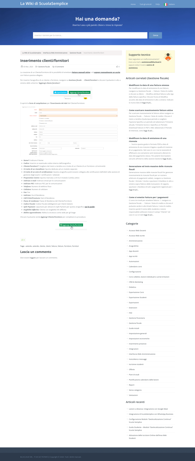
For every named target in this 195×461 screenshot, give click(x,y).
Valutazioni (133, 395)
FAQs (158, 4)
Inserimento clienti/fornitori (44, 60)
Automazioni (134, 261)
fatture (60, 246)
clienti (48, 246)
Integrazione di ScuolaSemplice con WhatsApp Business (151, 414)
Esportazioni (134, 302)
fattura (54, 246)
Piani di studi (134, 374)
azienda (28, 246)
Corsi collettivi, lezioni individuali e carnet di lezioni (149, 277)
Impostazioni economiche (139, 338)
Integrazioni (133, 349)
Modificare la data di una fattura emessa (149, 85)
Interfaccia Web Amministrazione (55, 53)
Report (131, 385)
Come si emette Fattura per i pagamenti (148, 197)
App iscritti (133, 256)
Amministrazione (136, 241)
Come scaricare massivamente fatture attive (151, 110)
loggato (33, 257)
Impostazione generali (138, 333)
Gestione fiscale (75, 53)
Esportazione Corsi (136, 292)
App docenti (134, 251)
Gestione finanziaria (137, 318)
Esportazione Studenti (138, 297)
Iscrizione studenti (136, 364)
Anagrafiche (133, 246)
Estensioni (133, 307)
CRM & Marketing (136, 282)
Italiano (172, 4)
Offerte (132, 369)
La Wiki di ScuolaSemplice (44, 3)
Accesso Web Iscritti (137, 235)
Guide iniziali (134, 328)
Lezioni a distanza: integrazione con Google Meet (148, 409)
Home (133, 4)
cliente (42, 246)
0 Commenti (59, 67)
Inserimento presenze (137, 344)
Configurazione (135, 271)
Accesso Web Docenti (137, 230)
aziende (36, 246)
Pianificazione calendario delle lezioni (144, 380)
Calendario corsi (135, 266)
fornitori (75, 246)
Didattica (132, 287)
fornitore (67, 246)
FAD (130, 313)
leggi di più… (147, 102)
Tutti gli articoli (145, 4)
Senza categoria (135, 390)
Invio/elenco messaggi (138, 359)
